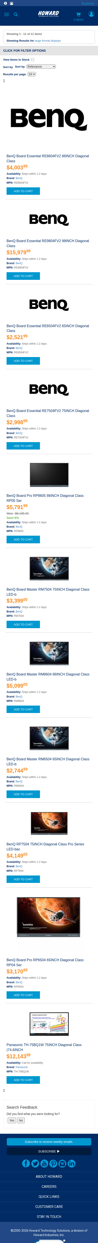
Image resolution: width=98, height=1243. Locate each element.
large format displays (48, 40)
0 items (79, 16)
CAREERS (49, 1187)
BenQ (19, 178)
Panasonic (22, 1067)
